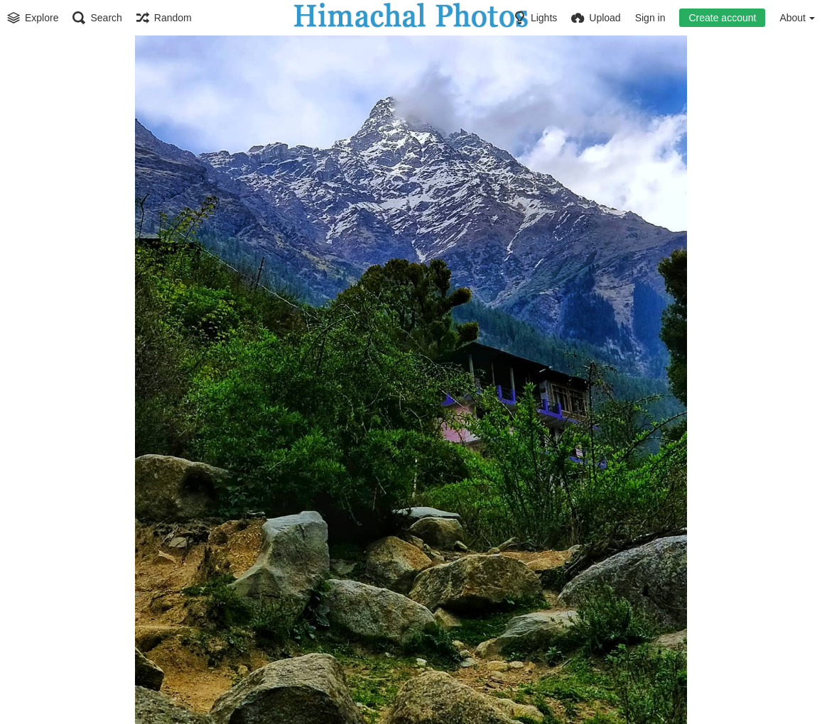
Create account (722, 17)
